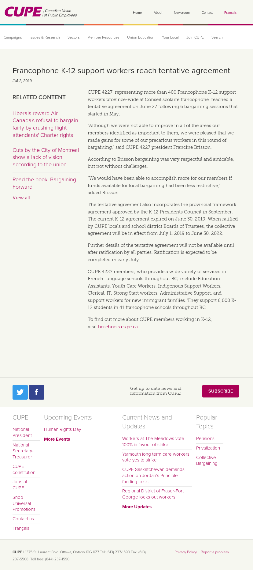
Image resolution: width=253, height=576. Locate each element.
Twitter (20, 392)
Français (230, 13)
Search (217, 37)
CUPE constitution (24, 469)
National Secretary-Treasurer (23, 451)
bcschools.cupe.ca (118, 326)
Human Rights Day (62, 429)
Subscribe (220, 391)
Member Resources (103, 37)
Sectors (74, 37)
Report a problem (215, 552)
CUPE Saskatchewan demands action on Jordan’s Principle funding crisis (153, 475)
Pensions (205, 438)
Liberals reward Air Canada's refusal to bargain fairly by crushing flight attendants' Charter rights (45, 124)
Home (137, 13)
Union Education (140, 37)
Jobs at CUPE (20, 485)
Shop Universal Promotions (24, 503)
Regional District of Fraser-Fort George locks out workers (153, 494)
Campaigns (13, 37)
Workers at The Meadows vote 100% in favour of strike (153, 441)
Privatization (208, 448)
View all (21, 198)
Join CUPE (195, 37)
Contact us (23, 518)
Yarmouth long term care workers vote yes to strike (155, 457)
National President (22, 432)
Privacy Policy (185, 552)
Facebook (36, 392)
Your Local (170, 37)
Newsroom (182, 13)
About (158, 13)
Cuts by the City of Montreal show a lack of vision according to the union (46, 157)
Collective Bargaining (207, 460)
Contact (207, 13)
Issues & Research (45, 37)
